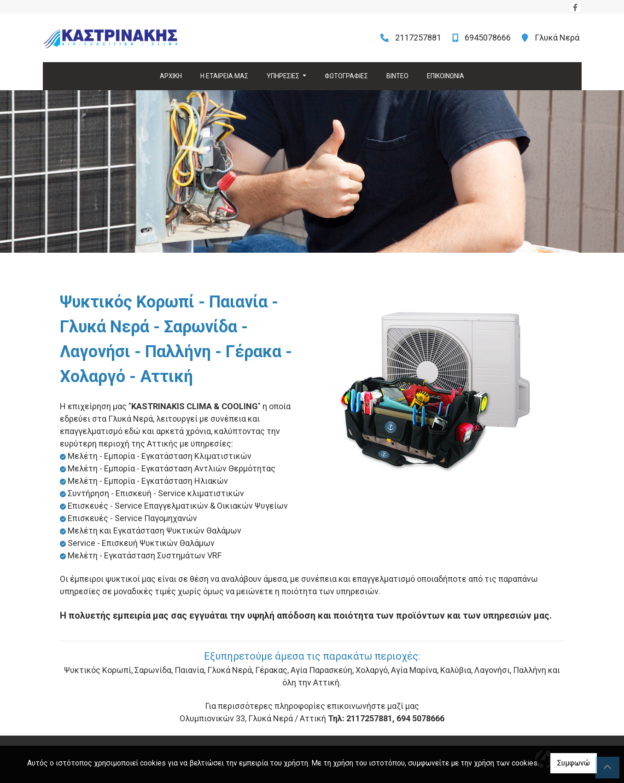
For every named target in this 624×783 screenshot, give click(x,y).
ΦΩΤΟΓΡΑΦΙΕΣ (346, 76)
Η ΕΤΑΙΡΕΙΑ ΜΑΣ (224, 76)
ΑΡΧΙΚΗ (171, 76)
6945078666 (488, 37)
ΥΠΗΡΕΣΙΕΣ (284, 76)
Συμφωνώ (573, 763)
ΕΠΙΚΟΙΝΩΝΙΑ (445, 76)
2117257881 (418, 37)
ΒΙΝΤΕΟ (397, 76)
